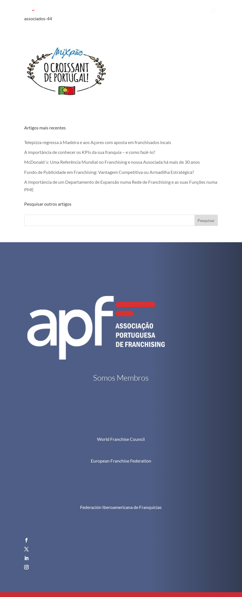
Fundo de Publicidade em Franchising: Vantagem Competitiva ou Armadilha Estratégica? (109, 172)
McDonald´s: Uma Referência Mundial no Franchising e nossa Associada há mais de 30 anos (112, 162)
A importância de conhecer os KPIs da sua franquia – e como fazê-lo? (89, 152)
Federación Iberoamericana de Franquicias (121, 507)
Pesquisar (206, 220)
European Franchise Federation (121, 460)
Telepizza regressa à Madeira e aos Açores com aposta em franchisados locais (97, 142)
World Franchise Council (121, 439)
